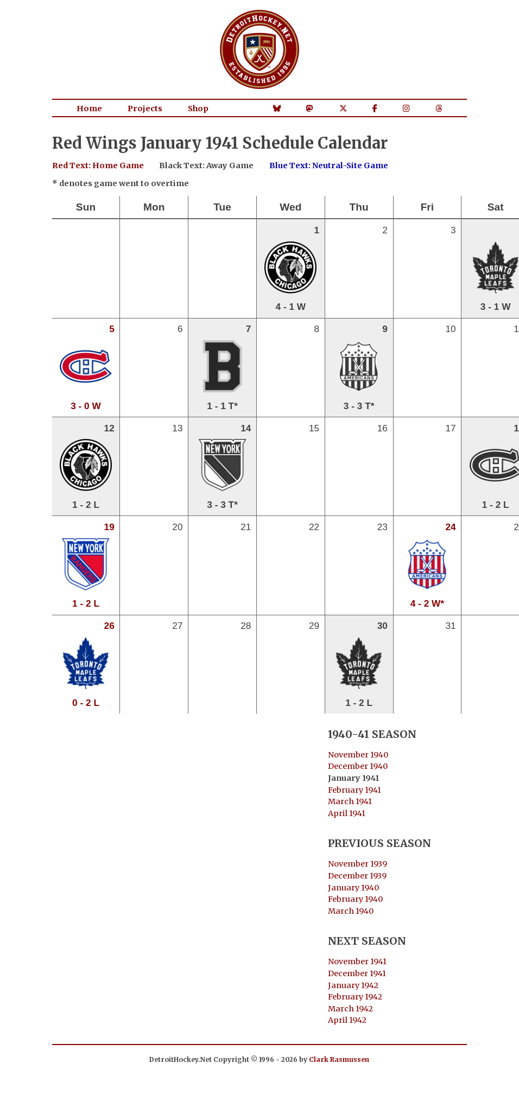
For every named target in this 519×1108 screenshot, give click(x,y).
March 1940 (351, 911)
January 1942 (353, 985)
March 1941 (350, 801)
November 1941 (357, 961)
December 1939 (357, 876)
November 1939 (357, 864)
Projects (145, 108)
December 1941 (357, 973)
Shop (198, 108)
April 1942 (347, 1020)
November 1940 (358, 755)
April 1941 (346, 813)
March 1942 (350, 1009)
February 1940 (355, 899)
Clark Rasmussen (339, 1059)
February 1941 (354, 790)
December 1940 (358, 766)
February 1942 (355, 997)
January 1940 (353, 888)
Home (89, 108)
